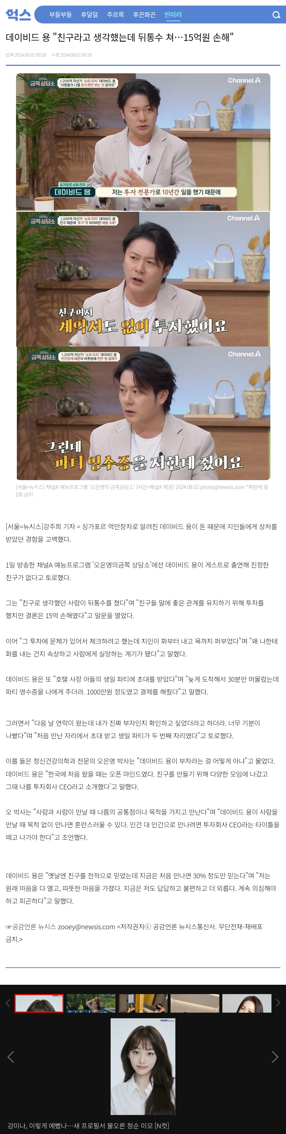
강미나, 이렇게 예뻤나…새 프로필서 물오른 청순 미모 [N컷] (88, 1125)
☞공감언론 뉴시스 (31, 926)
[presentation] (8, 1003)
